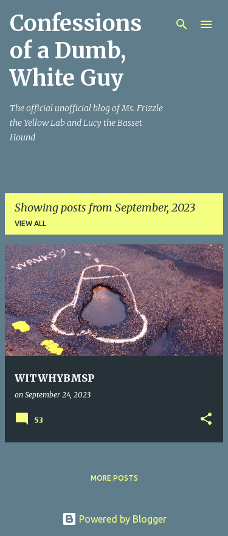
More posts (114, 478)
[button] (206, 419)
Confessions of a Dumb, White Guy (76, 51)
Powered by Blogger (114, 519)
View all (30, 223)
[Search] (181, 24)
